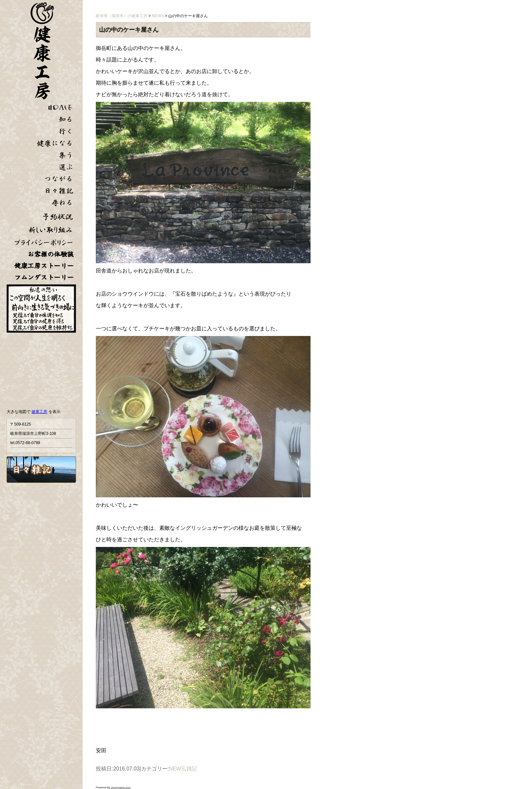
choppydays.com (120, 787)
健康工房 (39, 411)
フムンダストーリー (44, 277)
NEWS (177, 768)
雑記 (191, 768)
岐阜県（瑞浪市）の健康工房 (121, 16)
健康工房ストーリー (44, 265)
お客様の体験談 (50, 254)
